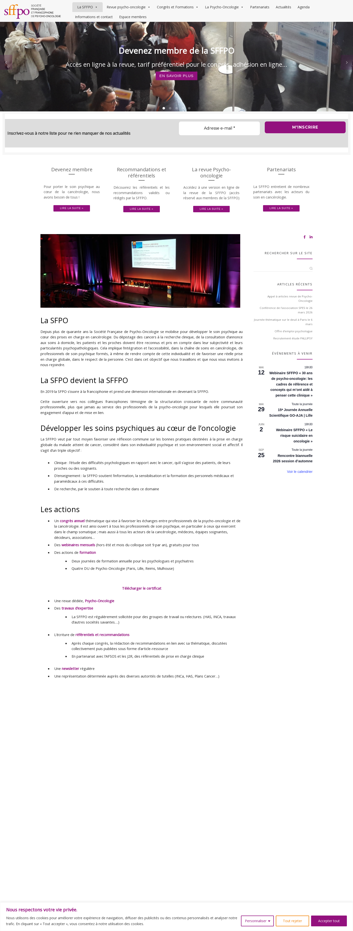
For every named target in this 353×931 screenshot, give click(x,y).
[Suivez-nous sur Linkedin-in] (311, 246)
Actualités (283, 7)
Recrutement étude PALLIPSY (293, 347)
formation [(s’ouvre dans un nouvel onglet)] (87, 561)
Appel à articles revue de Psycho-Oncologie (290, 307)
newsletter (70, 677)
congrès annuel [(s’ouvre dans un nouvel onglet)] (72, 529)
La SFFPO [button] (87, 7)
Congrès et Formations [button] (178, 7)
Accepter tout (329, 920)
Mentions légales (185, 722)
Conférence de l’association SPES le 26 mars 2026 (286, 319)
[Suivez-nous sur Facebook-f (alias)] (304, 246)
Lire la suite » (72, 217)
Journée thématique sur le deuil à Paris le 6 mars (283, 331)
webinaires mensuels (78, 553)
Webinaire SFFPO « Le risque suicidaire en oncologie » (294, 444)
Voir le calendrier (300, 480)
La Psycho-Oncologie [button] (224, 7)
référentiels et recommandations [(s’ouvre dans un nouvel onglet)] (102, 643)
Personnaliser (255, 920)
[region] (176, 916)
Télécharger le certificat (141, 597)
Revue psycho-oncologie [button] (129, 7)
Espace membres (133, 16)
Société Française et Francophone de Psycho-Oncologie (65, 722)
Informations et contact (94, 16)
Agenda (304, 7)
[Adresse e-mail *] (219, 137)
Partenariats (259, 7)
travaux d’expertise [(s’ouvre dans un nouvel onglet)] (77, 616)
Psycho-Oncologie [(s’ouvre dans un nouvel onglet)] (99, 609)
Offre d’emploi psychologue (294, 340)
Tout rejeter (292, 920)
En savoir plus (177, 84)
